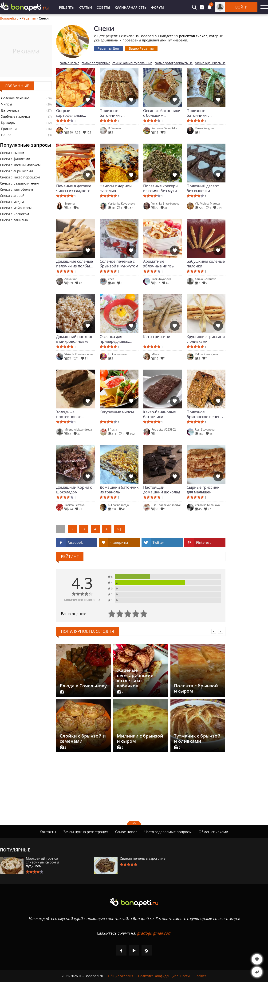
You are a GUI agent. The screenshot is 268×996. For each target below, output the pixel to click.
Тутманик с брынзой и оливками (197, 738)
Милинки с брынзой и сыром (140, 738)
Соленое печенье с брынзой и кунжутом (119, 263)
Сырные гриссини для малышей (203, 489)
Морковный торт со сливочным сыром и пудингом (42, 862)
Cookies (200, 976)
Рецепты (67, 7)
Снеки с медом (12, 201)
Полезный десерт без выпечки (203, 188)
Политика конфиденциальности (164, 976)
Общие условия (120, 976)
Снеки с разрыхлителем (19, 183)
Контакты (48, 831)
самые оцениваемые (210, 63)
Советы (103, 7)
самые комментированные (132, 63)
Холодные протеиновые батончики (68, 414)
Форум (157, 7)
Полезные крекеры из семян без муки (160, 188)
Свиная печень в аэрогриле (143, 858)
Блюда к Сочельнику (83, 686)
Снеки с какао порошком (20, 177)
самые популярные (96, 63)
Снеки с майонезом (16, 208)
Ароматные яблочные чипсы (158, 263)
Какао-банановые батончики (159, 414)
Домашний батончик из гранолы (119, 489)
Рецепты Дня (108, 48)
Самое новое (126, 831)
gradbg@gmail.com (154, 933)
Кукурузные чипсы (117, 412)
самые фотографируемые (174, 63)
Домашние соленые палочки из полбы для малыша (74, 263)
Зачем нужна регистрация (85, 831)
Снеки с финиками (15, 159)
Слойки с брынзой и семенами (83, 738)
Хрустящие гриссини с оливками (206, 339)
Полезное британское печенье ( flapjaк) (206, 414)
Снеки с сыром (12, 152)
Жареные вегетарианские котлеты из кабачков (135, 678)
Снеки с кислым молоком (20, 165)
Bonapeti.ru (9, 18)
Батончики (10, 110)
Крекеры (8, 123)
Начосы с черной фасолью (116, 188)
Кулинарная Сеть (130, 7)
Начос (6, 135)
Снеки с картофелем (16, 189)
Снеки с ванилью (14, 220)
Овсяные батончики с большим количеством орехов (162, 113)
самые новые (69, 63)
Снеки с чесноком (14, 214)
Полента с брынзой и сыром (196, 688)
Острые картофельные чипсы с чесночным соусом (74, 113)
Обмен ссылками (213, 831)
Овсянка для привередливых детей (114, 339)
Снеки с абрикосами (16, 171)
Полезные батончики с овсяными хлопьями (206, 113)
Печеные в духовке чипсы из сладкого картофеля (73, 188)
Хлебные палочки (15, 116)
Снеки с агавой (12, 195)
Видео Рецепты (141, 48)
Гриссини (9, 129)
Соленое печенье (15, 98)
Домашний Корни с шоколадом (74, 489)
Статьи (85, 7)
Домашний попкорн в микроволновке (74, 339)
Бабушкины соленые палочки (206, 263)
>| (119, 529)
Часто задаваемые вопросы (168, 831)
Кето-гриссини (156, 336)
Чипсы (6, 104)
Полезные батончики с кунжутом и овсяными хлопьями (119, 113)
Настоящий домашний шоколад (161, 489)
